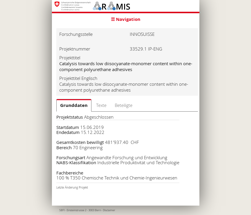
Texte (101, 105)
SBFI (62, 210)
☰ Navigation (125, 19)
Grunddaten (74, 105)
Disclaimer (109, 210)
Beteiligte (123, 105)
